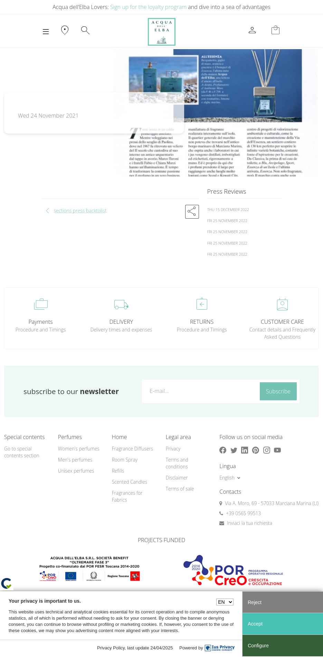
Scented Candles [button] (129, 481)
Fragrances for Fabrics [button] (127, 496)
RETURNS (201, 322)
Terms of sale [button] (179, 488)
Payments (40, 322)
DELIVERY (121, 322)
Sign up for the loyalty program (148, 7)
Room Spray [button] (124, 459)
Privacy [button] (172, 448)
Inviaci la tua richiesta (249, 523)
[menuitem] (81, 449)
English (226, 477)
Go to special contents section (21, 452)
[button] (192, 212)
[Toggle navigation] (45, 32)
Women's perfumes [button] (78, 448)
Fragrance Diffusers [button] (132, 448)
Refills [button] (118, 470)
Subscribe (278, 391)
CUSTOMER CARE (282, 322)
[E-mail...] (199, 391)
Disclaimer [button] (176, 477)
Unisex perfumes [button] (76, 470)
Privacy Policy (111, 647)
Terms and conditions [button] (176, 463)
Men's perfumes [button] (75, 459)
